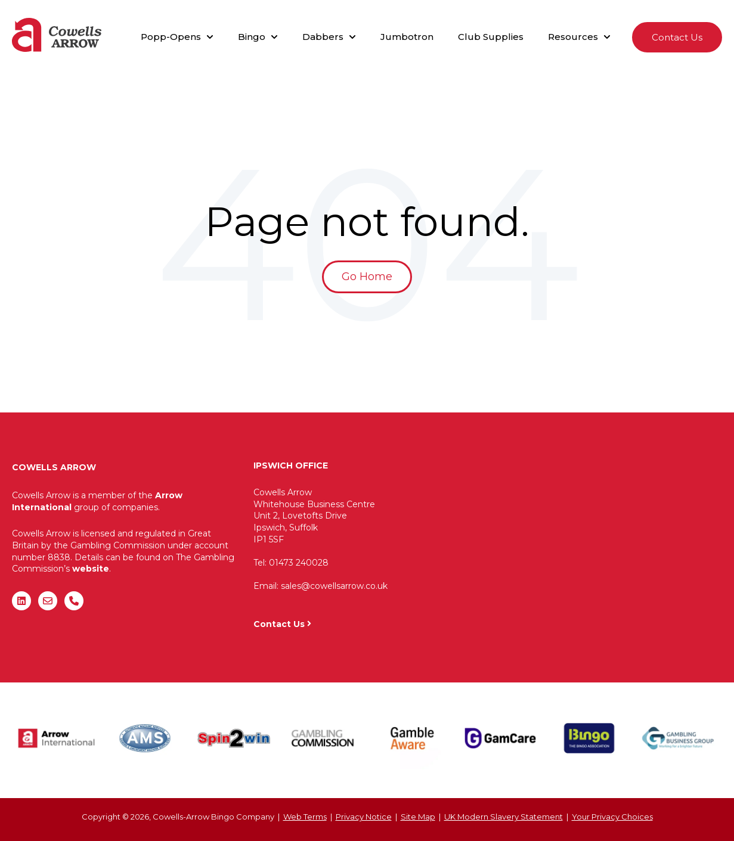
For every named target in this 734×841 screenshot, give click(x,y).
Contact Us (677, 37)
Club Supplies (491, 36)
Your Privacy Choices (612, 816)
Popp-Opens (171, 36)
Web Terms (305, 816)
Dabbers (322, 36)
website (90, 568)
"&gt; (578, 534)
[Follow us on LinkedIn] (21, 600)
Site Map (418, 816)
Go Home (367, 276)
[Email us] (47, 600)
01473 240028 (299, 562)
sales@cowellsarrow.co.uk (334, 586)
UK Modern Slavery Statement (503, 816)
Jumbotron (406, 36)
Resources (573, 36)
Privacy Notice (364, 816)
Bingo (251, 36)
